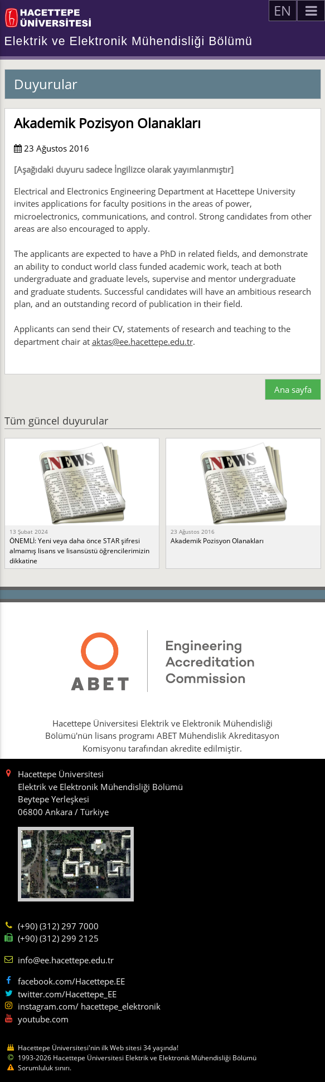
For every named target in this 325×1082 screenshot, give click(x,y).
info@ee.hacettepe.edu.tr (66, 960)
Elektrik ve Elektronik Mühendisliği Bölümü (128, 41)
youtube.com (43, 1019)
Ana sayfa (293, 389)
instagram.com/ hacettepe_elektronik (89, 1006)
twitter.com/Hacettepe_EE (67, 994)
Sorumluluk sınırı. (44, 1068)
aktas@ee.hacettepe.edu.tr (142, 341)
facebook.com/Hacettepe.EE (71, 981)
